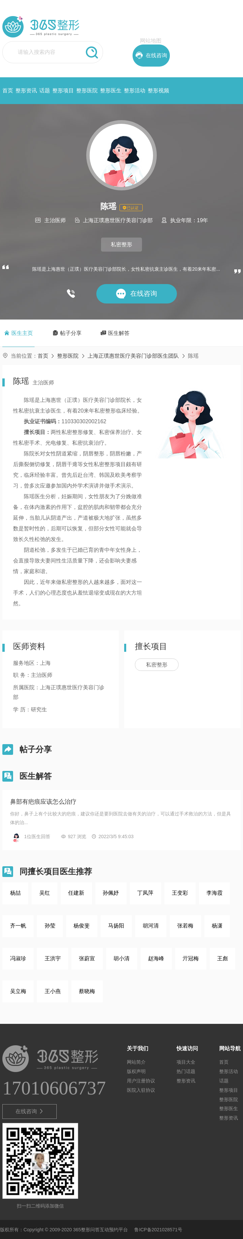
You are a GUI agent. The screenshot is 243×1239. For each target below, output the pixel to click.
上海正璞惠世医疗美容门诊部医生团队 (133, 356)
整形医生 (111, 90)
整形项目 (63, 90)
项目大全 (186, 1062)
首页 (7, 90)
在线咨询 (29, 1111)
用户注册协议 (141, 1080)
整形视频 (158, 90)
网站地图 (150, 40)
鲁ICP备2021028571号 (158, 1229)
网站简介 (136, 1062)
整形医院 (87, 90)
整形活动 (134, 90)
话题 (44, 90)
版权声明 (136, 1071)
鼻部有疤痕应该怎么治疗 (43, 801)
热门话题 (186, 1071)
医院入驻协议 (141, 1090)
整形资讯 (26, 90)
